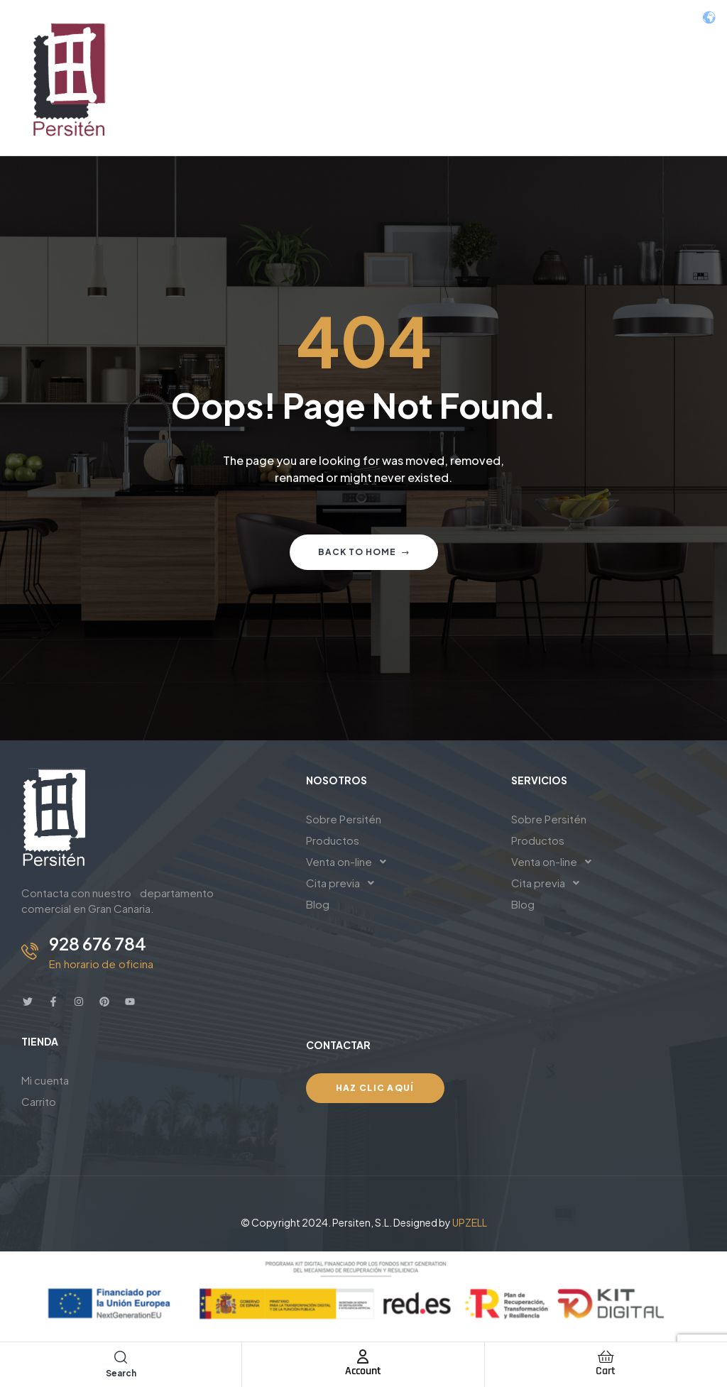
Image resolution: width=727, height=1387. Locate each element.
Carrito (38, 1101)
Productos (332, 840)
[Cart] (605, 1356)
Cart (606, 1371)
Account (363, 1371)
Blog (317, 904)
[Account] (363, 1356)
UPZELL (469, 1222)
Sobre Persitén (343, 819)
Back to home (364, 552)
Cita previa (344, 883)
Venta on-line (350, 861)
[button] (398, 861)
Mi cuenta (45, 1080)
